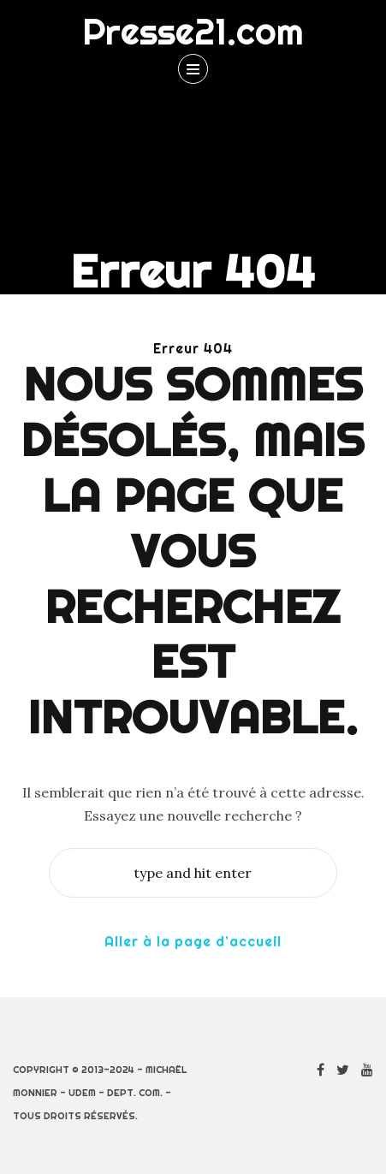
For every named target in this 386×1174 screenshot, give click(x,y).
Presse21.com (193, 31)
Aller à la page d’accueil (193, 941)
